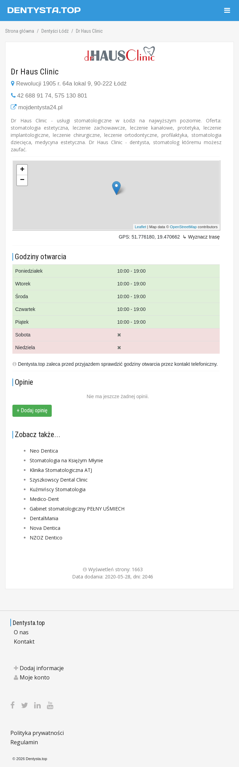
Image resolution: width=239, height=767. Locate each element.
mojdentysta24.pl (40, 107)
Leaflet (140, 227)
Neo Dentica (44, 450)
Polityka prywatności (37, 733)
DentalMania (44, 518)
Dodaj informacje (39, 668)
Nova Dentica (45, 528)
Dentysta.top (29, 622)
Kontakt (24, 641)
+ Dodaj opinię (32, 410)
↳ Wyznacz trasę (201, 237)
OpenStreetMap (183, 227)
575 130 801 (70, 95)
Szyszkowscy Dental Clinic (59, 479)
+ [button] (22, 170)
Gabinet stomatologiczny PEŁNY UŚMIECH (77, 508)
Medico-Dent (44, 499)
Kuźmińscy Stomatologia (58, 489)
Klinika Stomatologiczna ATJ (61, 470)
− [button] (22, 180)
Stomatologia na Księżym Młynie (66, 460)
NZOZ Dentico (46, 537)
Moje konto (32, 677)
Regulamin (24, 742)
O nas (21, 632)
